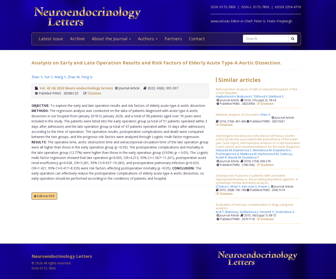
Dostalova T (250, 157)
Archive (77, 38)
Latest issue (51, 38)
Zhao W (74, 77)
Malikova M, (249, 154)
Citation (94, 93)
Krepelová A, (282, 150)
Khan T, (236, 186)
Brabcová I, (245, 96)
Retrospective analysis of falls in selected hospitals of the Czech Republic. (257, 91)
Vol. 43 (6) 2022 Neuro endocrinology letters (76, 88)
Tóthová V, (261, 96)
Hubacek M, (224, 150)
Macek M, (235, 157)
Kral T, (220, 212)
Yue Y (48, 77)
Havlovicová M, (269, 154)
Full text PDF (44, 196)
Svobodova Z (284, 212)
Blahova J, (232, 212)
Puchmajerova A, (228, 154)
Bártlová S (276, 96)
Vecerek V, (267, 212)
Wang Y (60, 77)
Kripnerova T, (243, 150)
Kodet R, (222, 157)
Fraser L (264, 186)
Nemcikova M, (263, 150)
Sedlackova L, (250, 212)
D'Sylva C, (223, 186)
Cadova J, (287, 154)
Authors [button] (148, 38)
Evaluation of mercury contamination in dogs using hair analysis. (255, 206)
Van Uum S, (250, 186)
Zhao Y (37, 77)
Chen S (265, 115)
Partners (173, 38)
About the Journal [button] (111, 38)
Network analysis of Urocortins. (238, 115)
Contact (197, 38)
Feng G (86, 77)
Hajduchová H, (226, 96)
